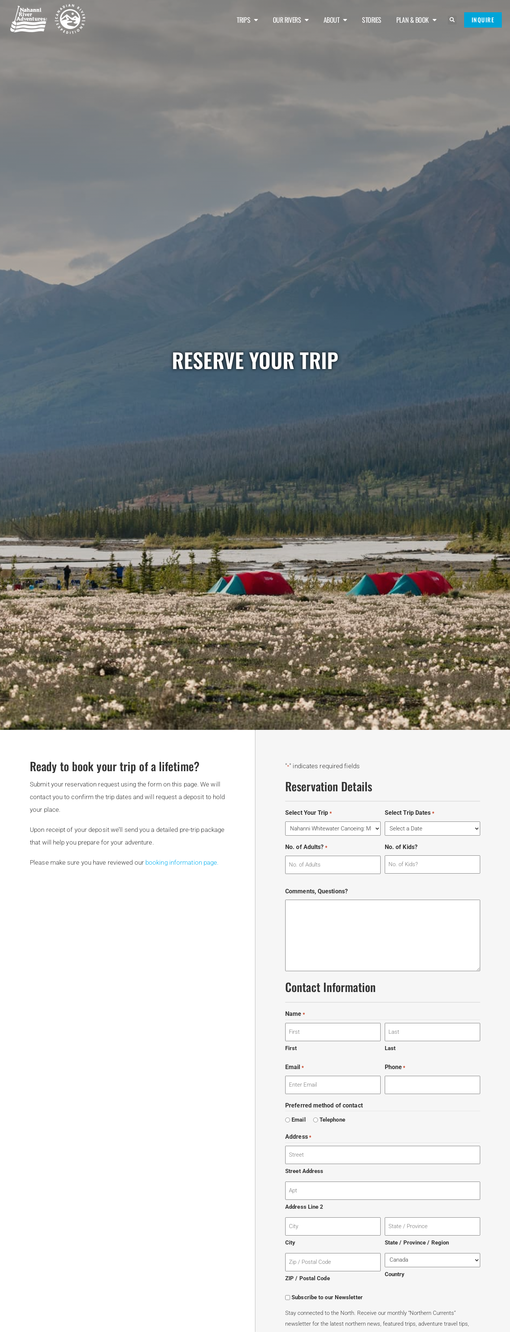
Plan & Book (416, 20)
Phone (395, 1067)
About (335, 20)
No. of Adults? (306, 847)
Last (390, 1048)
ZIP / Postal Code (307, 1278)
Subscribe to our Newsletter (327, 1297)
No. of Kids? (401, 847)
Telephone (332, 1119)
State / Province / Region (417, 1242)
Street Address (304, 1171)
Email (294, 1067)
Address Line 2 (304, 1207)
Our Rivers (291, 20)
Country (395, 1274)
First (291, 1048)
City (290, 1242)
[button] (452, 20)
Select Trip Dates (409, 813)
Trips (247, 20)
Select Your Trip (308, 813)
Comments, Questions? (316, 891)
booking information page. (182, 862)
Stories (371, 20)
